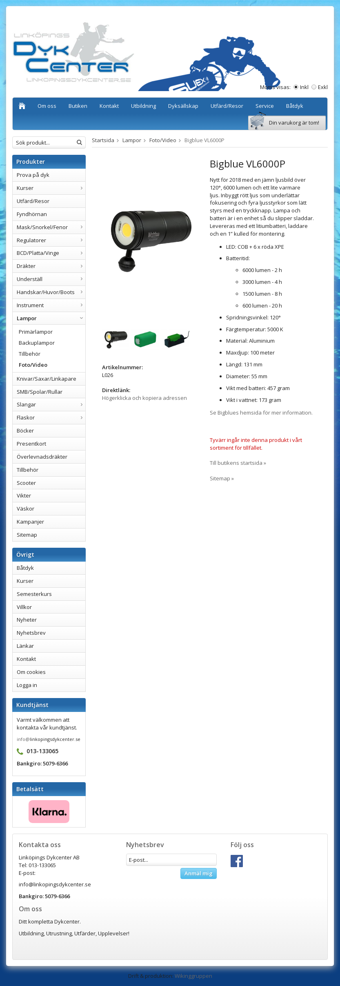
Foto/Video (33, 364)
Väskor (25, 508)
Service (265, 105)
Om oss (47, 105)
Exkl (323, 87)
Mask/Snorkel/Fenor (51, 227)
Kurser (51, 188)
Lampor (51, 318)
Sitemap (27, 534)
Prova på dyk (33, 174)
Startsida (103, 140)
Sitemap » (222, 478)
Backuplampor (37, 342)
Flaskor (51, 417)
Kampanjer (30, 521)
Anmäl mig (198, 873)
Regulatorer (51, 240)
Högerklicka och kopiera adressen (144, 398)
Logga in (27, 685)
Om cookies (31, 672)
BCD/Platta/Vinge (51, 253)
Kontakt (109, 105)
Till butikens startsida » (238, 462)
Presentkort (31, 443)
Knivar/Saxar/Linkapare (46, 378)
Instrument (51, 305)
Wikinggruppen (193, 975)
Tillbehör (29, 353)
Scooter (26, 482)
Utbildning (143, 105)
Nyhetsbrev (31, 632)
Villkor (24, 607)
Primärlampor (36, 331)
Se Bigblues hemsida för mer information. (261, 412)
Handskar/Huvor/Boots (51, 292)
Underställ (51, 279)
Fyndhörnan (32, 214)
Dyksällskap (183, 105)
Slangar (51, 404)
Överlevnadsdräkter (42, 456)
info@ (23, 739)
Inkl (304, 87)
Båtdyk (294, 105)
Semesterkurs (34, 594)
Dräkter (51, 266)
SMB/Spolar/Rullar (39, 391)
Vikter (24, 495)
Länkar (25, 645)
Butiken (78, 105)
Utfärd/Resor (227, 105)
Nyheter (27, 619)
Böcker (25, 430)
